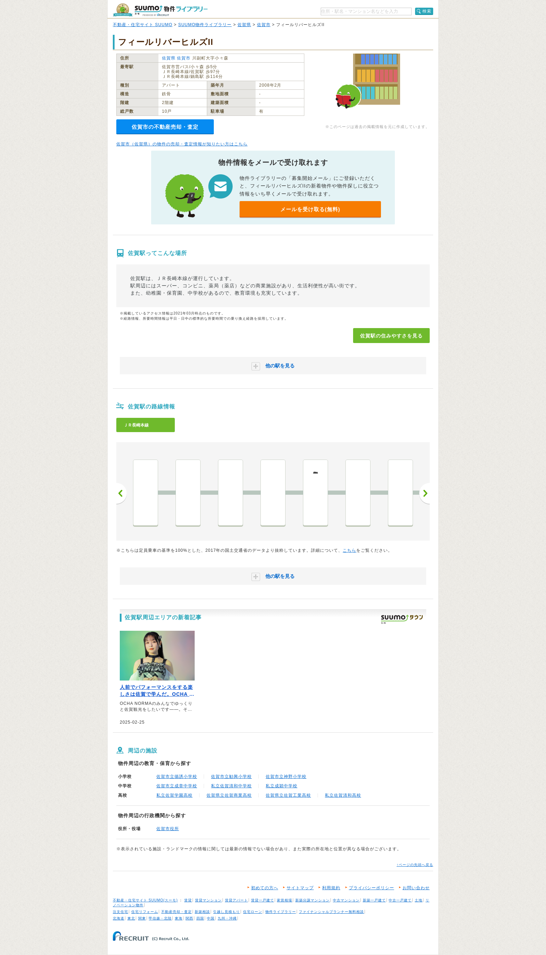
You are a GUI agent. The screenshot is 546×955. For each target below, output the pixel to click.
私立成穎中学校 (281, 785)
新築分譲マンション (312, 900)
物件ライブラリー (280, 912)
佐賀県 (244, 24)
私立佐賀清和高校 (343, 795)
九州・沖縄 (227, 918)
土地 (418, 900)
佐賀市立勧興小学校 (231, 776)
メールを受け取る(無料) (310, 209)
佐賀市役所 (167, 828)
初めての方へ (264, 887)
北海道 (118, 918)
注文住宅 (120, 912)
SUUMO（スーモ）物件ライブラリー (160, 9)
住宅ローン (252, 912)
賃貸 (188, 900)
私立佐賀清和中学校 (231, 785)
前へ (121, 493)
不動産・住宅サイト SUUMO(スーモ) (145, 900)
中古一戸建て (400, 900)
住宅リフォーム (144, 912)
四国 (200, 918)
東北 (131, 918)
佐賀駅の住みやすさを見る (391, 336)
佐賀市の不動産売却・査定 (165, 127)
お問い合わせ (416, 887)
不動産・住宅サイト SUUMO (142, 24)
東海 (178, 918)
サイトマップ (300, 887)
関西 (189, 918)
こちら (349, 550)
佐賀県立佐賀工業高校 (288, 795)
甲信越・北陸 (160, 918)
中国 (210, 918)
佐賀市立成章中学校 (176, 785)
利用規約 (331, 887)
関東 (142, 918)
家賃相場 (284, 900)
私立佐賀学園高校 (174, 795)
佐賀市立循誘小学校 (176, 776)
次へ (424, 493)
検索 (426, 11)
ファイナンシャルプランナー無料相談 (331, 912)
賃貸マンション (208, 900)
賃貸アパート (236, 900)
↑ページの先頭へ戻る (415, 865)
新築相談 (202, 912)
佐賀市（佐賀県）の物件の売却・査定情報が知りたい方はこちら (182, 144)
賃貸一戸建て (262, 900)
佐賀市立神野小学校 (286, 776)
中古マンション (346, 900)
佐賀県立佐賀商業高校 (229, 795)
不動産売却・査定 (176, 912)
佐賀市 (264, 24)
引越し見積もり (226, 912)
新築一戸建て (374, 900)
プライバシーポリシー (371, 887)
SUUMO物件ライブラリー (205, 24)
